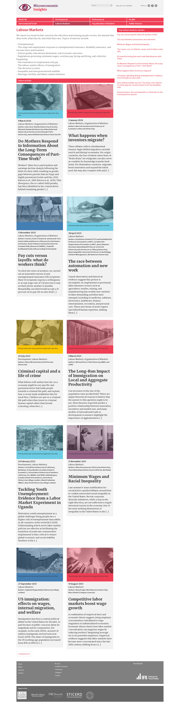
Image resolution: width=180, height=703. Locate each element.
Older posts (24, 654)
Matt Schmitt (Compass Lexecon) (81, 592)
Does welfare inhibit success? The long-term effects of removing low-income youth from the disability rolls (139, 85)
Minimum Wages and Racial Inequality (88, 478)
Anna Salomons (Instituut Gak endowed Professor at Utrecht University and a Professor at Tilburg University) (88, 247)
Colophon (58, 672)
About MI (22, 19)
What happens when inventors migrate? (87, 137)
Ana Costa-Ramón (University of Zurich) (41, 127)
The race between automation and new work (88, 265)
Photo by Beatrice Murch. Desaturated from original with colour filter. (89, 112)
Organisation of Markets (103, 23)
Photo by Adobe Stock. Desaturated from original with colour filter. (38, 348)
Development (61, 19)
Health (132, 19)
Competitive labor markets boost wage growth (87, 603)
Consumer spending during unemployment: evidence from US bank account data (139, 77)
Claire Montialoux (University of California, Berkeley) (89, 470)
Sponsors (21, 670)
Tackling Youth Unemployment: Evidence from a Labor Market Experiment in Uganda (39, 498)
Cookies (57, 675)
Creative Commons (61, 666)
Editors (20, 667)
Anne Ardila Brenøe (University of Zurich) (44, 134)
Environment (98, 19)
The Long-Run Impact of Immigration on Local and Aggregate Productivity (89, 378)
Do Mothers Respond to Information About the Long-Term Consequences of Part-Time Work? (39, 150)
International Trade (27, 23)
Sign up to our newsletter (124, 6)
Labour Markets (62, 23)
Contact (20, 673)
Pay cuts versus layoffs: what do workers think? (33, 260)
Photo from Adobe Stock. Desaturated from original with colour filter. (89, 225)
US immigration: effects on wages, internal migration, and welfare (36, 606)
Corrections (58, 669)
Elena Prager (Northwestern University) (91, 590)
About (20, 664)
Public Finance (135, 23)
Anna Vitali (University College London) (40, 483)
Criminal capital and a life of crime (39, 373)
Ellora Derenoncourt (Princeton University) (93, 467)
